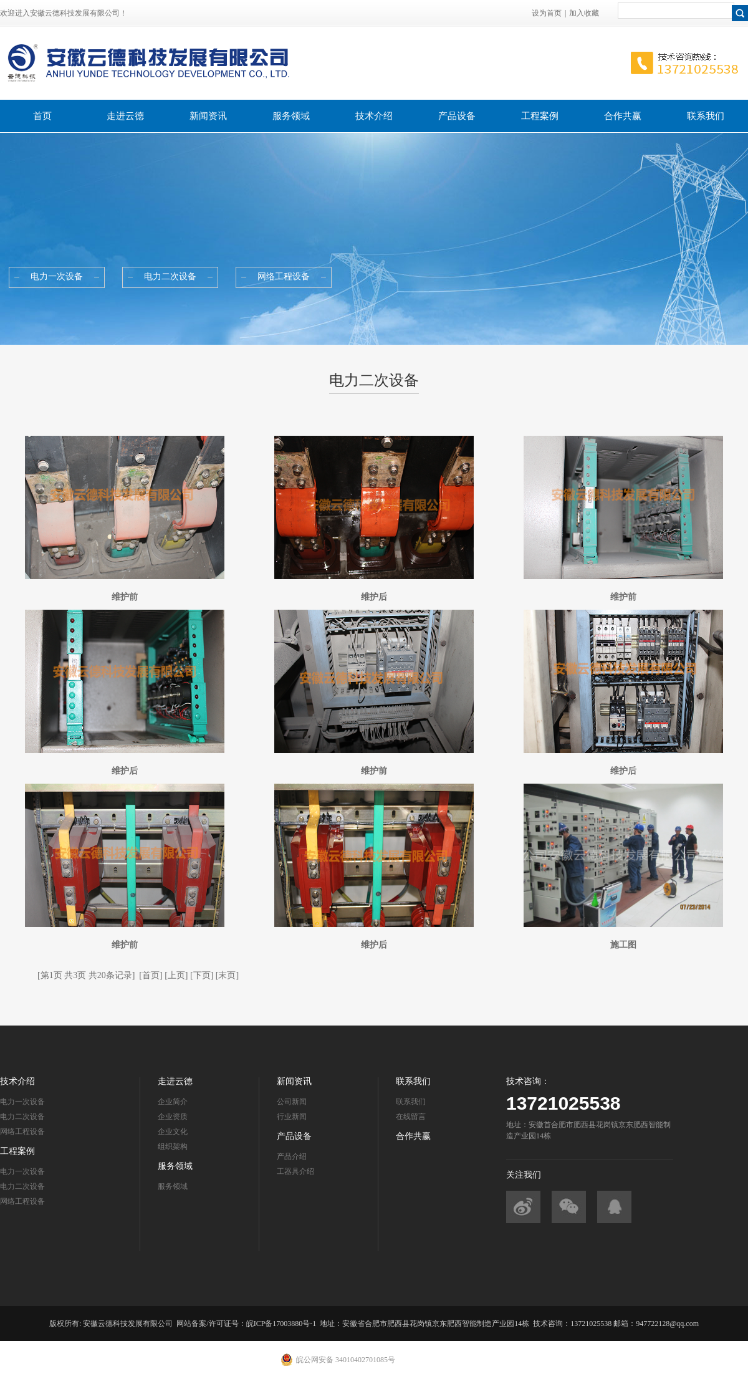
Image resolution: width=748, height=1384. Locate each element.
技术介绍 (374, 116)
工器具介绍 (295, 1171)
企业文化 (173, 1131)
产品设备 (457, 116)
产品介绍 (292, 1156)
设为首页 (547, 13)
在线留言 (411, 1116)
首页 (42, 116)
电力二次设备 (22, 1116)
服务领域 (291, 116)
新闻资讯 (208, 116)
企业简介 (173, 1101)
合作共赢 (622, 116)
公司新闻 (292, 1101)
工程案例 (540, 116)
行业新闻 (292, 1116)
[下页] (201, 975)
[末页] (227, 975)
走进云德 (125, 116)
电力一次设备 (22, 1101)
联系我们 (705, 116)
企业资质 (173, 1116)
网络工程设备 (22, 1131)
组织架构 (173, 1146)
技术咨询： (528, 1081)
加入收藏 (584, 13)
